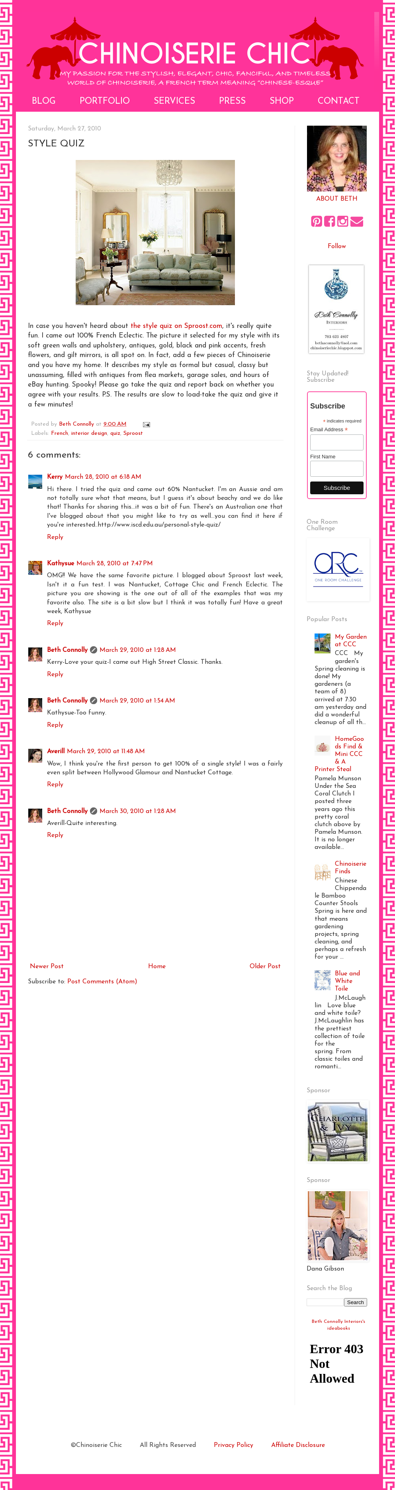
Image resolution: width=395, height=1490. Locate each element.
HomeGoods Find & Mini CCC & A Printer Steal (339, 754)
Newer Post (47, 966)
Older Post (265, 966)
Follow (337, 246)
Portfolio (105, 101)
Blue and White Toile (347, 981)
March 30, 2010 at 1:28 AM (138, 811)
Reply (55, 537)
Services (174, 101)
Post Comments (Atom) (102, 982)
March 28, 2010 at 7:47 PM (114, 563)
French (59, 433)
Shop (282, 101)
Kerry (55, 477)
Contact (339, 101)
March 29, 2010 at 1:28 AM (138, 650)
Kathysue (60, 563)
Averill (56, 751)
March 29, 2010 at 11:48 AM (106, 751)
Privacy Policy (233, 1445)
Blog (44, 101)
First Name (323, 457)
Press (232, 101)
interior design (89, 433)
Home (157, 966)
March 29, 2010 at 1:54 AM (137, 701)
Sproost (133, 433)
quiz (115, 433)
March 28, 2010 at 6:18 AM (103, 477)
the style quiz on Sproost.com (176, 326)
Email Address (329, 429)
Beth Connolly (67, 650)
